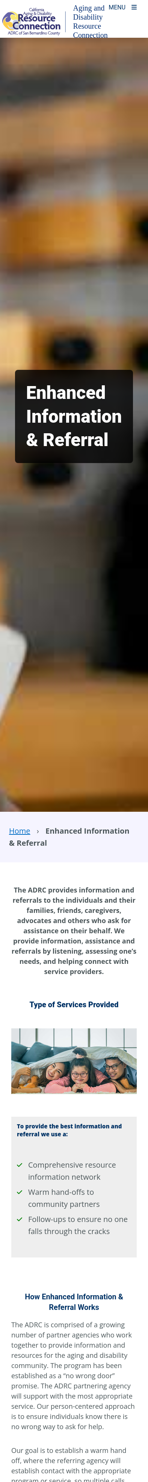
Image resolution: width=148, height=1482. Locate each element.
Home (19, 831)
